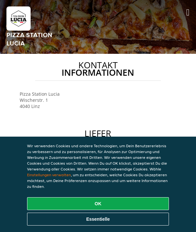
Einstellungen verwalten (49, 174)
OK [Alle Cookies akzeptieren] (98, 203)
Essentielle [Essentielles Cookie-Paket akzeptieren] (98, 219)
